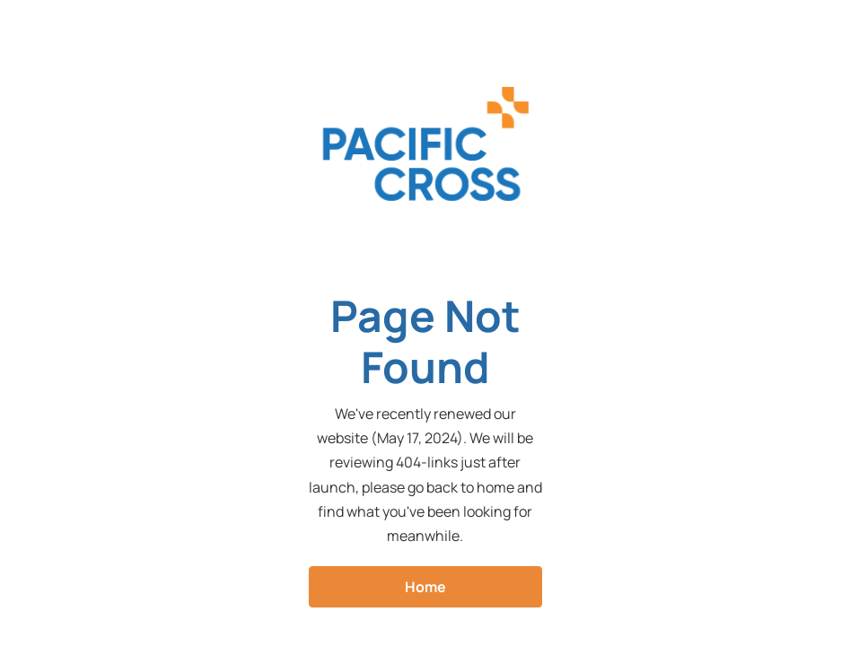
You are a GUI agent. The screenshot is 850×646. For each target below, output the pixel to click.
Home (425, 587)
